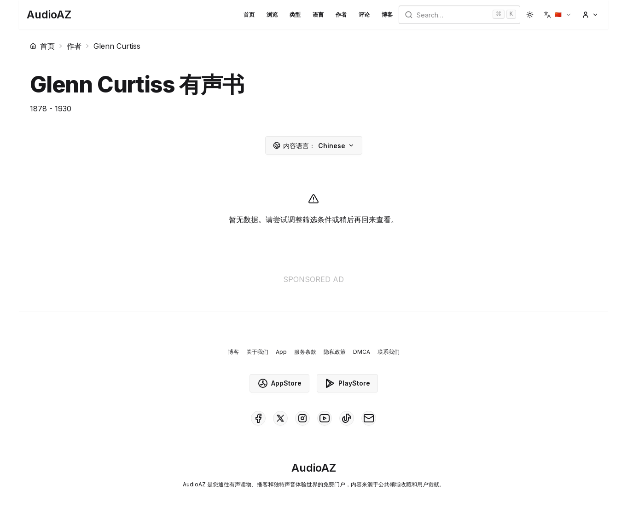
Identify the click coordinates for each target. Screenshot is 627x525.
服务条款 (305, 351)
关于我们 (257, 351)
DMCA (361, 351)
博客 (387, 14)
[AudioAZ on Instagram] (302, 418)
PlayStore (347, 383)
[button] (558, 14)
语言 (318, 14)
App (281, 351)
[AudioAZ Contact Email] (368, 418)
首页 (249, 14)
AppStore (279, 383)
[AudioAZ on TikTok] (346, 418)
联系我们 (388, 351)
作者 (341, 14)
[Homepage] (49, 15)
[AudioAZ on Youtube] (324, 418)
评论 (364, 14)
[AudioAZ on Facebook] (258, 418)
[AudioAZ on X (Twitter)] (280, 418)
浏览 (272, 14)
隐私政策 (335, 351)
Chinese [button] (313, 145)
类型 (295, 14)
